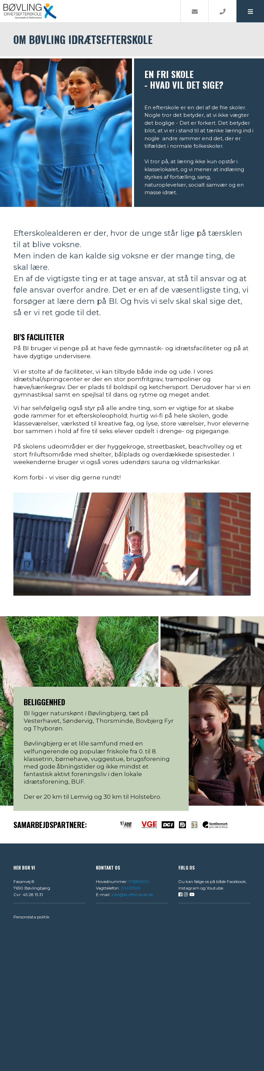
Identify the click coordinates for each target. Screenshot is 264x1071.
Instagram (188, 888)
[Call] (222, 11)
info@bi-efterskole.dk (132, 894)
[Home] (90, 11)
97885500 (139, 881)
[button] (250, 11)
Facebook (236, 881)
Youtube (215, 888)
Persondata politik (31, 916)
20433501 (130, 888)
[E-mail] (194, 11)
